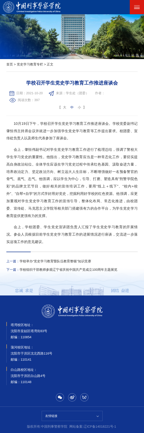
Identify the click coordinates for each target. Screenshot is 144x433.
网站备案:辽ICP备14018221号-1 (92, 426)
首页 (9, 64)
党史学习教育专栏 (30, 64)
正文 (50, 64)
